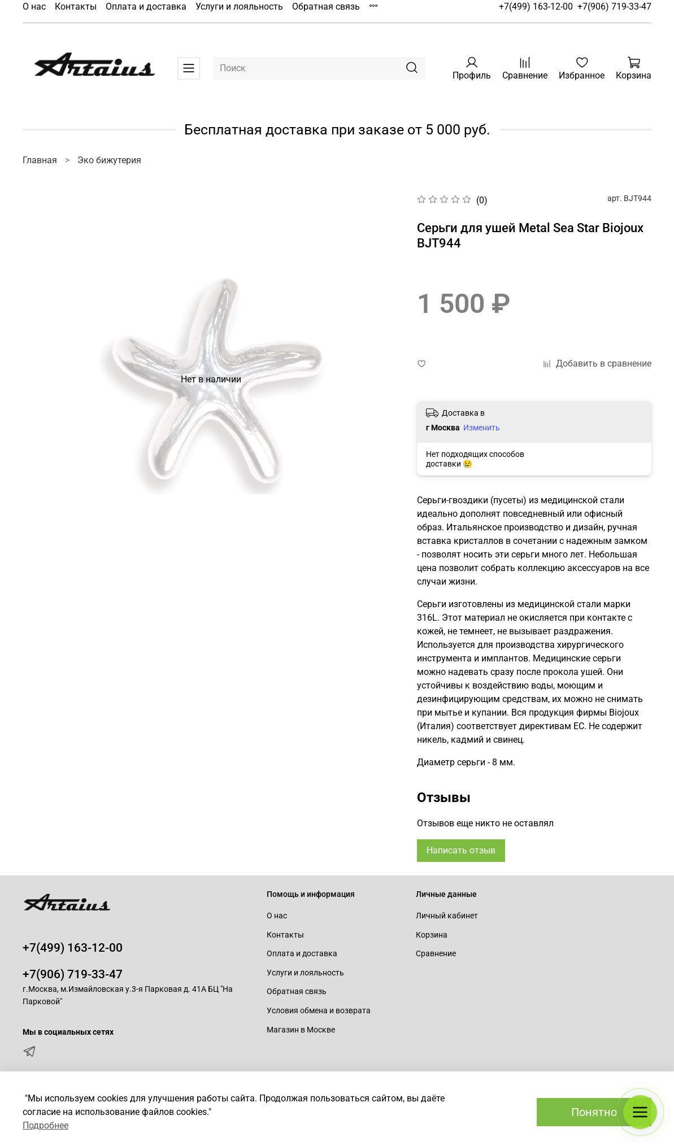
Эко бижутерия (109, 160)
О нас (34, 6)
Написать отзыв (461, 850)
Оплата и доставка (146, 6)
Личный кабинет (447, 916)
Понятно (594, 1112)
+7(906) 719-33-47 (614, 6)
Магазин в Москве (301, 1030)
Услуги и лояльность (239, 6)
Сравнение (436, 953)
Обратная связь (326, 6)
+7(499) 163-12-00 (536, 6)
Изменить (481, 427)
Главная (40, 160)
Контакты (76, 6)
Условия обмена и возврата (319, 1011)
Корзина (431, 935)
